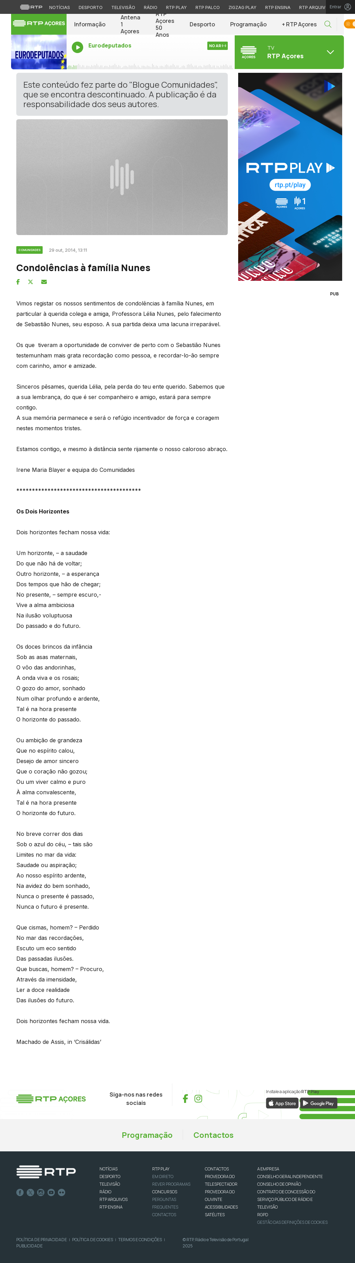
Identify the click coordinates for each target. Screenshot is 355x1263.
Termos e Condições (140, 1240)
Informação (89, 24)
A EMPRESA (268, 1169)
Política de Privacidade (41, 1240)
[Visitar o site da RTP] (31, 7)
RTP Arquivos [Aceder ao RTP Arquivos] (315, 7)
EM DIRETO (162, 1176)
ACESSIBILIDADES (221, 1207)
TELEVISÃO (109, 1184)
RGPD (262, 1215)
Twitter (30, 1192)
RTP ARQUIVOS (113, 1199)
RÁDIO (105, 1192)
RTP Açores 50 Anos (165, 24)
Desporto (202, 24)
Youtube (51, 1192)
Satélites (215, 1215)
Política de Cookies (92, 1240)
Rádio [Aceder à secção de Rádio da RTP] (150, 7)
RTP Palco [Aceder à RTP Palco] (208, 7)
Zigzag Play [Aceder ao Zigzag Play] (242, 7)
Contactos (213, 1135)
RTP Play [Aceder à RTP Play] (176, 7)
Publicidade (29, 1246)
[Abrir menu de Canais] (288, 52)
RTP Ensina (110, 1207)
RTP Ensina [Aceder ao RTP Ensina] (278, 7)
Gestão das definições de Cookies (292, 1222)
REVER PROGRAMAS (171, 1184)
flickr (62, 1192)
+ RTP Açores (299, 24)
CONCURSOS (164, 1192)
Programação (248, 24)
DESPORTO (109, 1176)
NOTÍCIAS (108, 1169)
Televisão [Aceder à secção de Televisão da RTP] (123, 7)
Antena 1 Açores (130, 24)
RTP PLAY (161, 1169)
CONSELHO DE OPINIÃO (279, 1184)
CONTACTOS (217, 1169)
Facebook (20, 1192)
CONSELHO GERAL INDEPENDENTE (290, 1176)
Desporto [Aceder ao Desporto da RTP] (91, 7)
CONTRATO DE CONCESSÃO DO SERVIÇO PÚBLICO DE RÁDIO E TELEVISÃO (286, 1199)
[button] (327, 24)
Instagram (41, 1192)
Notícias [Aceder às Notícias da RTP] (59, 7)
